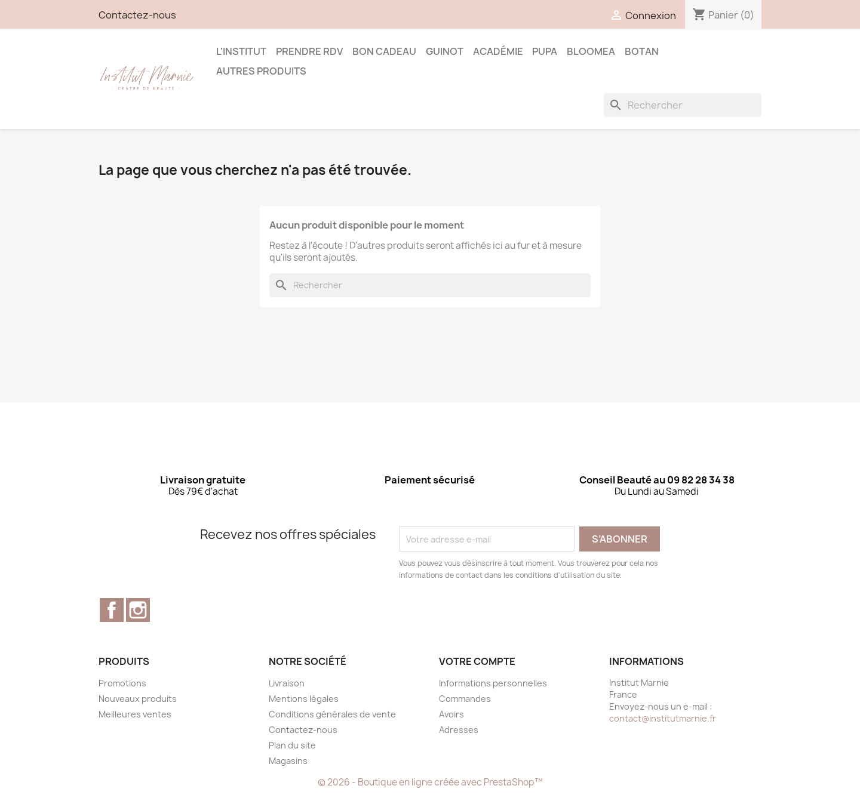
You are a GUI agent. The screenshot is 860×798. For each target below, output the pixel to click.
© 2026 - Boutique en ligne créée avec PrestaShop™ (430, 782)
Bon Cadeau (384, 51)
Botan (642, 51)
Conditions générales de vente (332, 714)
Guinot (444, 51)
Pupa (544, 51)
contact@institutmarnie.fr (662, 718)
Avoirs (451, 714)
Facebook (112, 610)
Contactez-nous (137, 14)
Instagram (138, 610)
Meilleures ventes (135, 714)
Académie (498, 51)
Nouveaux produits (138, 698)
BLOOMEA (591, 51)
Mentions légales (304, 698)
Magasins (288, 760)
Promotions (122, 683)
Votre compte (477, 661)
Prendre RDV (309, 51)
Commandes (465, 698)
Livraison (287, 683)
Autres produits (261, 71)
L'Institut (241, 51)
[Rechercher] (682, 105)
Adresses (458, 729)
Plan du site (292, 745)
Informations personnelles (493, 683)
